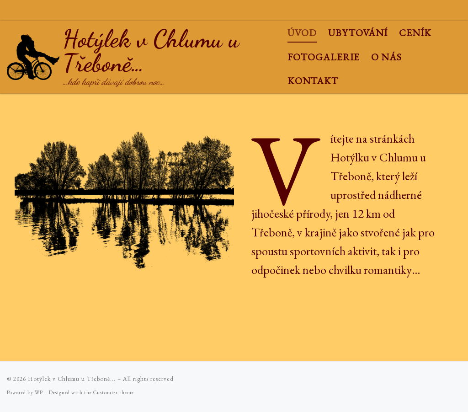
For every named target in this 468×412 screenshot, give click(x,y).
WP (39, 392)
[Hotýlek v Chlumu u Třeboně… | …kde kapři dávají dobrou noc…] (33, 53)
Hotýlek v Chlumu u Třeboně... (72, 379)
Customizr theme (113, 392)
